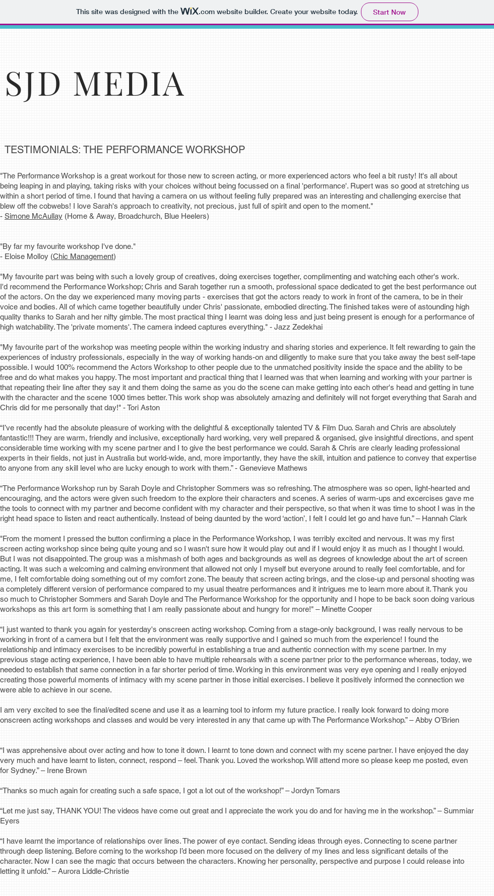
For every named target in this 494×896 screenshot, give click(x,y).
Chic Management (83, 256)
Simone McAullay (34, 216)
